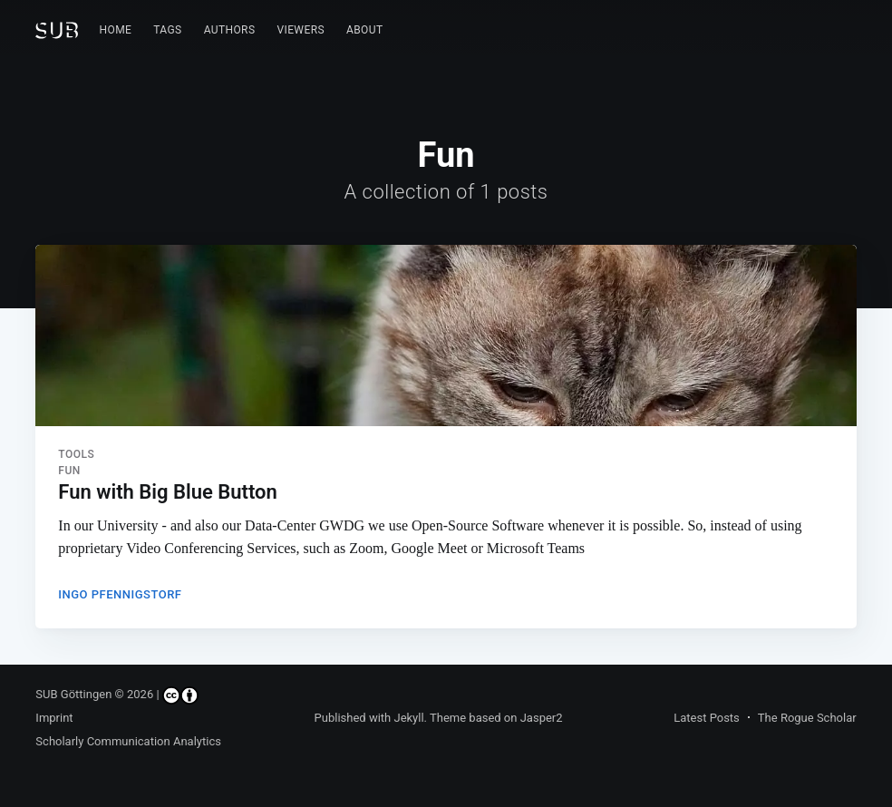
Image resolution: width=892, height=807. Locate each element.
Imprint (54, 717)
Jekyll (408, 717)
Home (116, 30)
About (364, 30)
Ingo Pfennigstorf (119, 594)
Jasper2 (541, 717)
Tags (167, 30)
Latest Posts (707, 717)
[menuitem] (116, 30)
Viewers (300, 30)
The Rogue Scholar (807, 717)
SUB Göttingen (73, 694)
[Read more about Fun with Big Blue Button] (445, 335)
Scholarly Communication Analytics (128, 741)
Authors (230, 30)
